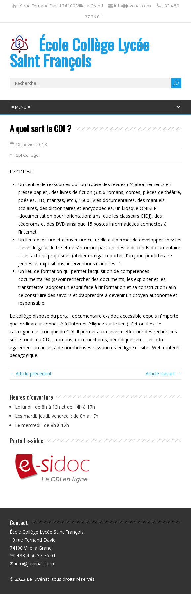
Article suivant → (163, 373)
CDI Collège (27, 155)
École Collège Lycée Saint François (79, 52)
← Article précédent (31, 373)
